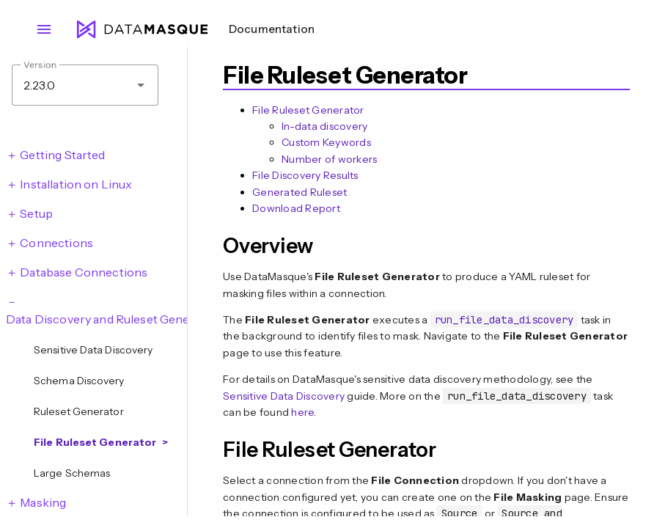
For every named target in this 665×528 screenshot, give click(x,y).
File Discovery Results (305, 175)
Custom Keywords (326, 142)
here (302, 412)
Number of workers (329, 159)
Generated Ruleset (299, 192)
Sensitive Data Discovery (284, 396)
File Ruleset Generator (308, 110)
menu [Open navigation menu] (44, 29)
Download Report (296, 208)
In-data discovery (324, 126)
